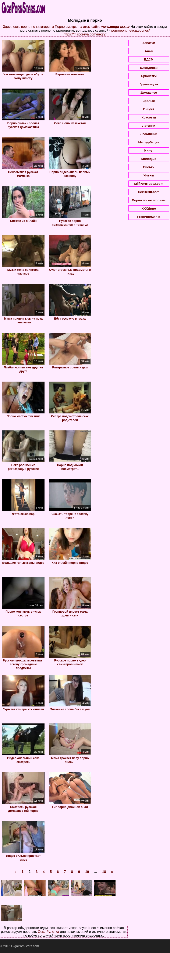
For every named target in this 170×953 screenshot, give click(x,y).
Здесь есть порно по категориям (28, 26)
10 (87, 872)
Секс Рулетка (48, 931)
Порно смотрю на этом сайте (77, 26)
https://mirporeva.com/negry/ (85, 34)
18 (104, 872)
